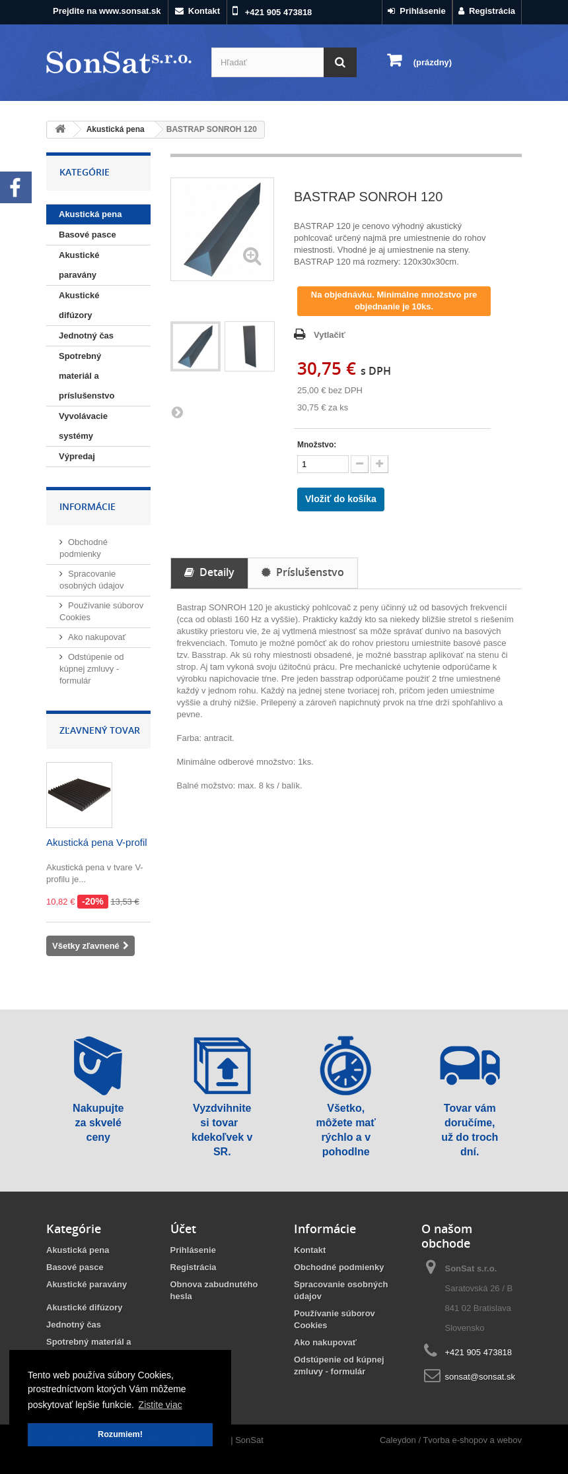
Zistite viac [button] (160, 1404)
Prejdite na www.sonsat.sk (107, 11)
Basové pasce (87, 235)
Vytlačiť (329, 335)
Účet (183, 1228)
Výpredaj (77, 456)
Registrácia (486, 11)
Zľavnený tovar (99, 730)
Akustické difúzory (79, 305)
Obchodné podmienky (339, 1267)
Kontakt (198, 11)
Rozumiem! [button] (120, 1434)
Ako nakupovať (96, 637)
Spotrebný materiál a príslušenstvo (87, 376)
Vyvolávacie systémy (83, 426)
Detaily (209, 572)
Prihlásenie (417, 11)
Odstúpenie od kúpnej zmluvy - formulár (91, 669)
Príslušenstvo (303, 572)
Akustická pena (90, 214)
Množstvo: (316, 444)
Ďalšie (177, 411)
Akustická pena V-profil (96, 842)
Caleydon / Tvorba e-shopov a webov (451, 1440)
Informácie (87, 506)
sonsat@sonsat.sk (480, 1377)
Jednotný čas (86, 335)
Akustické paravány (79, 265)
